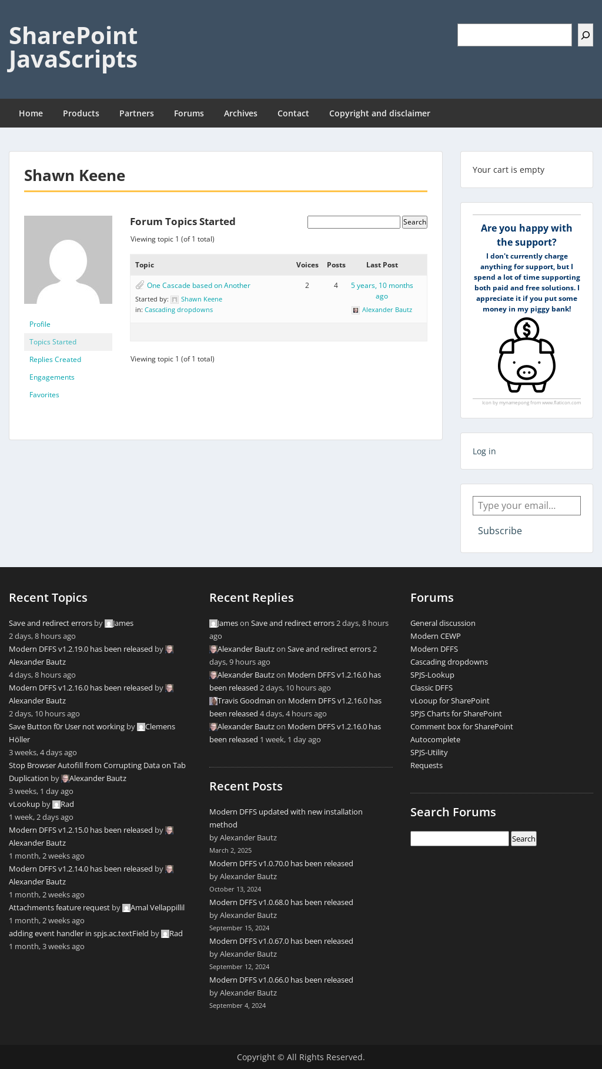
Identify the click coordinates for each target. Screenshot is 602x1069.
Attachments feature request (59, 907)
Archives (240, 113)
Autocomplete (435, 739)
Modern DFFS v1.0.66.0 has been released (281, 979)
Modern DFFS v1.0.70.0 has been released (281, 863)
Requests (426, 765)
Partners (136, 113)
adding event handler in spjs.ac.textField (79, 933)
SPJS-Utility (429, 752)
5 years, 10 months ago (382, 290)
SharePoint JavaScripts (73, 47)
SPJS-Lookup (432, 674)
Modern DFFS (434, 649)
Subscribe (500, 530)
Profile (40, 324)
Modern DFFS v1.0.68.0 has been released (281, 902)
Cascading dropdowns (179, 309)
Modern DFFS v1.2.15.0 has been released (81, 830)
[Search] (585, 35)
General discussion (443, 623)
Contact (293, 113)
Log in (484, 451)
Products (81, 113)
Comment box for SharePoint (461, 726)
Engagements (52, 377)
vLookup (24, 804)
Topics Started (52, 342)
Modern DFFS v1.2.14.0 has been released (81, 868)
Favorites (44, 395)
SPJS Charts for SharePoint (456, 713)
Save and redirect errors (50, 623)
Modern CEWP (435, 636)
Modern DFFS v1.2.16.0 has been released (81, 687)
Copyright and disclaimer (379, 113)
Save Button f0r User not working (67, 726)
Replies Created (55, 359)
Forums (189, 113)
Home (31, 113)
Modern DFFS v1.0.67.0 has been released (281, 941)
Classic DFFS (431, 687)
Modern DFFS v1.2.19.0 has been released (81, 649)
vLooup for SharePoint (450, 700)
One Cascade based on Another (198, 285)
